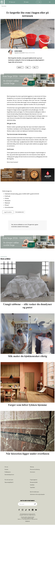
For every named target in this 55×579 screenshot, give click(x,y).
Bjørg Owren (18, 51)
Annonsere (32, 472)
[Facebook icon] (19, 510)
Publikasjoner (8, 472)
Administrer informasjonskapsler (37, 494)
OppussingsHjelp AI (9, 482)
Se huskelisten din (20, 212)
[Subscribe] (35, 504)
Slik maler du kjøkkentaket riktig (27, 356)
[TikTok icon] (25, 510)
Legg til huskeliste (8, 212)
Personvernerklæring (35, 469)
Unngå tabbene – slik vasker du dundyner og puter (27, 305)
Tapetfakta (32, 487)
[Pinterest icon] (29, 510)
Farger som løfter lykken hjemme (27, 405)
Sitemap (32, 466)
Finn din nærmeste (9, 479)
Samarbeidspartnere (9, 474)
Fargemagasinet (33, 479)
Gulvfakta (32, 484)
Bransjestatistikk (34, 482)
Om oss (6, 466)
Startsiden (4, 6)
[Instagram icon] (22, 510)
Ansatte (6, 469)
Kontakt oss (27, 521)
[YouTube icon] (36, 510)
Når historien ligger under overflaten (27, 453)
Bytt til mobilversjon (34, 491)
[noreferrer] (32, 510)
